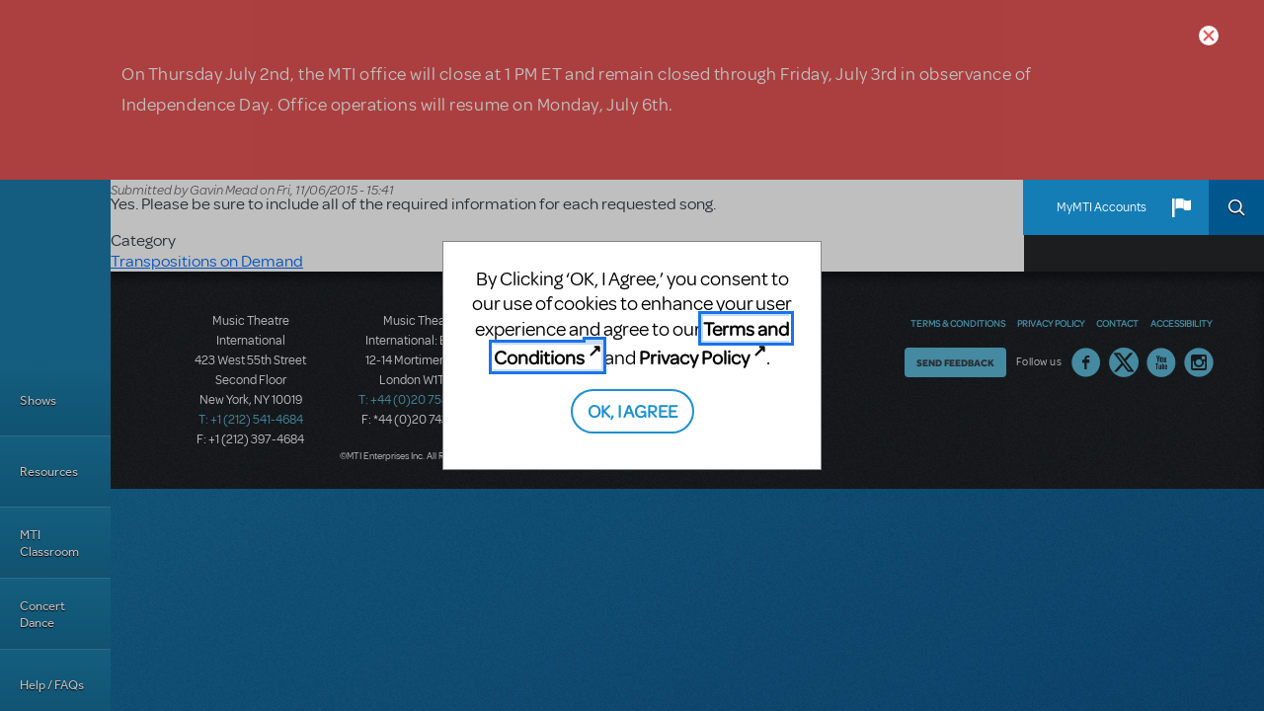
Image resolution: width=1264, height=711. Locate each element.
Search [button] (1236, 207)
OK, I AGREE (632, 410)
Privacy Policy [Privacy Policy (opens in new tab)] (694, 357)
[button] (1181, 207)
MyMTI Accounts (1101, 207)
